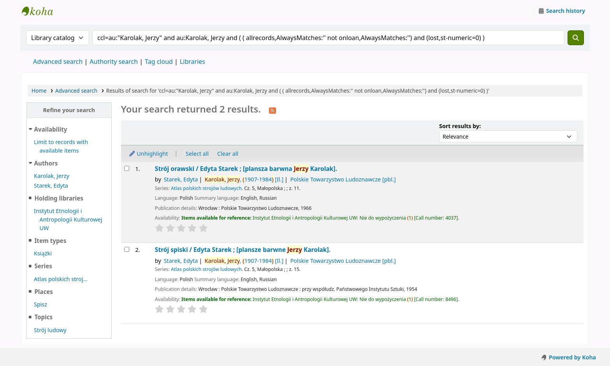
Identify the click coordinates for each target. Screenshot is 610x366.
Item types (50, 241)
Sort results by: (460, 126)
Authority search (114, 61)
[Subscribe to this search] (272, 109)
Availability (50, 129)
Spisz (40, 304)
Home (39, 90)
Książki (43, 253)
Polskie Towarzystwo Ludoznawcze (343, 179)
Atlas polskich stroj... (61, 279)
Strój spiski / (242, 249)
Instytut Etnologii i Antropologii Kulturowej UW (41, 11)
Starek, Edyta (51, 185)
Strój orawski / (246, 168)
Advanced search (58, 61)
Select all (197, 153)
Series (43, 266)
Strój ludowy (50, 330)
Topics (43, 317)
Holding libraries (58, 198)
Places (43, 292)
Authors (46, 163)
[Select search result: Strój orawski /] (126, 168)
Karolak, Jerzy (51, 175)
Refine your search (69, 110)
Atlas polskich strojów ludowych (206, 188)
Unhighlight (148, 153)
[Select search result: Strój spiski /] (126, 249)
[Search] (576, 37)
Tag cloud (159, 61)
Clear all (227, 153)
